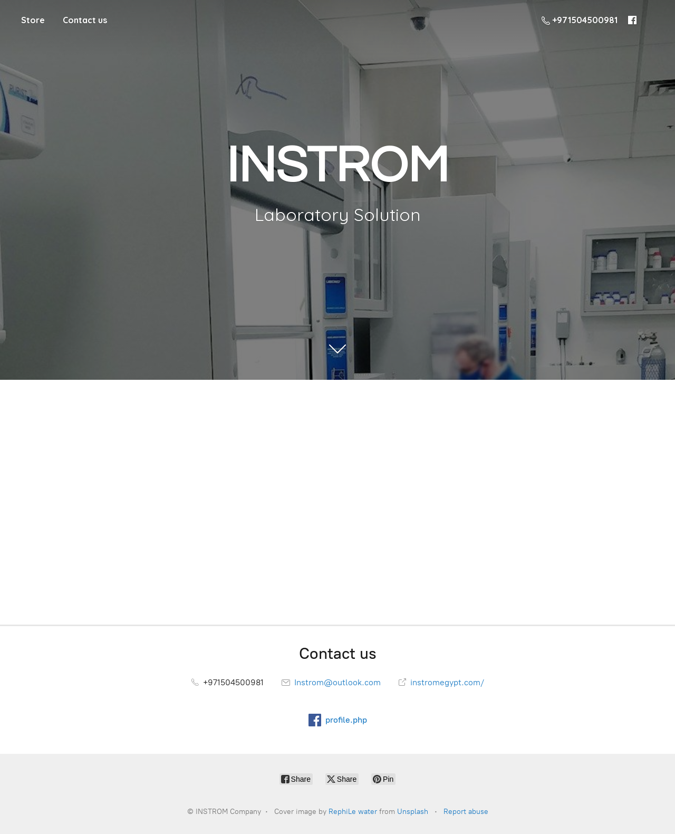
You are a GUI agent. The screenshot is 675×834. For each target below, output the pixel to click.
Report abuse (465, 811)
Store (33, 20)
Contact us (85, 20)
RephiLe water (353, 811)
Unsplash (412, 811)
